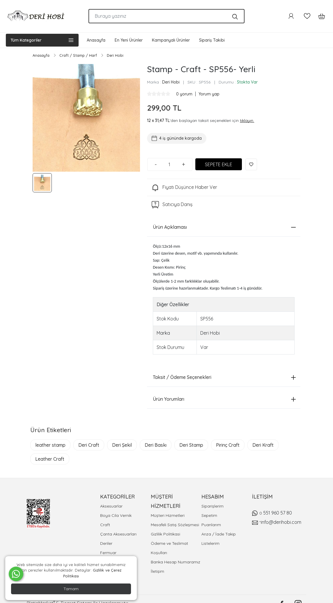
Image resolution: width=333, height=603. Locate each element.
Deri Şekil (122, 445)
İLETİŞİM (262, 496)
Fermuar (108, 552)
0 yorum (185, 94)
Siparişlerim (212, 506)
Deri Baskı (155, 445)
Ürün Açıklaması (224, 227)
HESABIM (212, 496)
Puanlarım (211, 524)
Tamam (71, 588)
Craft (105, 524)
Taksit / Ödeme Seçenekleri (224, 377)
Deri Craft (88, 445)
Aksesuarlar (111, 506)
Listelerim (210, 543)
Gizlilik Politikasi (165, 534)
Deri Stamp (191, 445)
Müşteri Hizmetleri (168, 515)
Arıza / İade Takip (218, 534)
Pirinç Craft (228, 445)
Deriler (106, 543)
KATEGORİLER (117, 496)
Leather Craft (49, 459)
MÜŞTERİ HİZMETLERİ (165, 501)
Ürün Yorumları (224, 399)
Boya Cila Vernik (116, 515)
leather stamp (50, 445)
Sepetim (209, 515)
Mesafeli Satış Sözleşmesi (175, 524)
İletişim (157, 571)
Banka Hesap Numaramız (175, 562)
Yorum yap (209, 94)
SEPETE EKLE (218, 164)
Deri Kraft (263, 445)
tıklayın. (247, 120)
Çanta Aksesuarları (118, 534)
